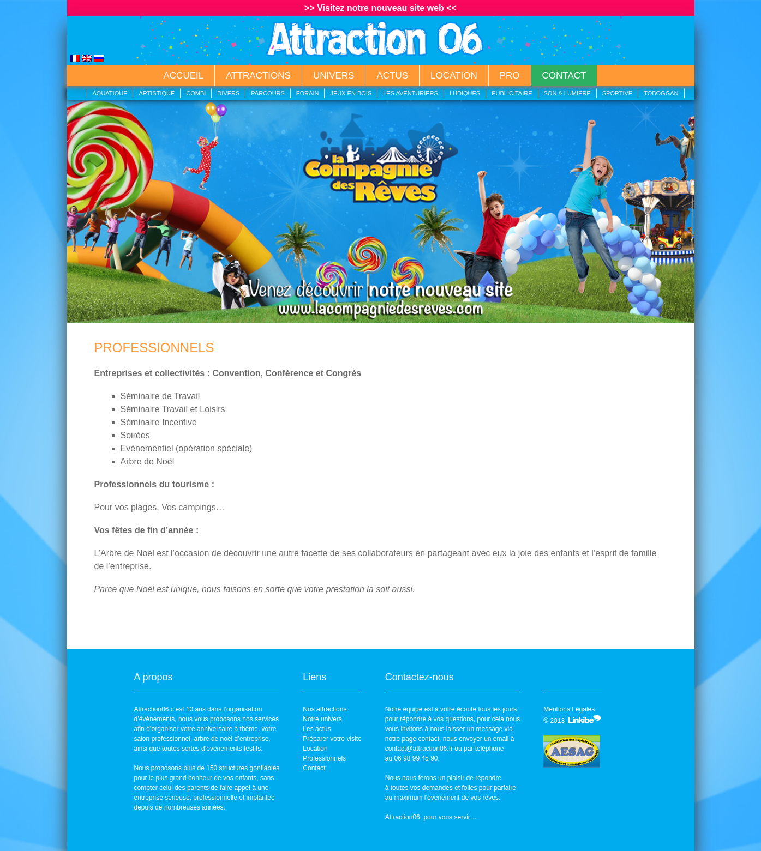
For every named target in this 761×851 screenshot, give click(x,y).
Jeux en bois (350, 93)
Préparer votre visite (332, 739)
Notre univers (322, 719)
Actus (392, 75)
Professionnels (324, 758)
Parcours (268, 93)
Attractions (258, 75)
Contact (564, 75)
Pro (510, 75)
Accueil (184, 75)
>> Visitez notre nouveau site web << (380, 8)
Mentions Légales (569, 709)
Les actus (317, 729)
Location (453, 75)
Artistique (157, 93)
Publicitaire (512, 93)
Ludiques (465, 93)
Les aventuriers (410, 93)
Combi (196, 93)
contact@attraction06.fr (419, 748)
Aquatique (110, 93)
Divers (228, 93)
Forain (307, 93)
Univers (334, 75)
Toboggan (661, 93)
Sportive (617, 93)
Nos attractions (324, 709)
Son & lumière (567, 93)
